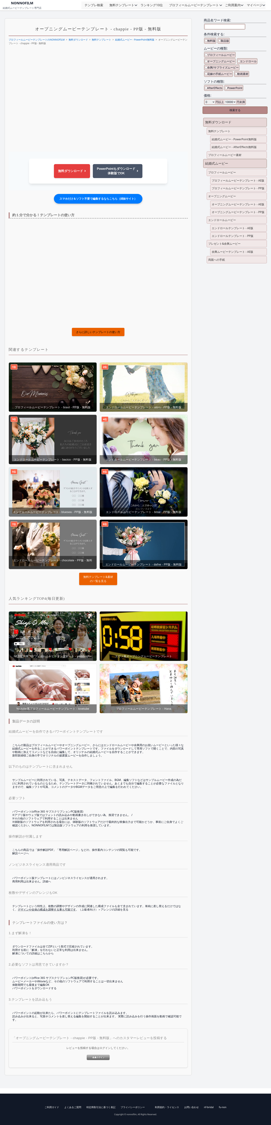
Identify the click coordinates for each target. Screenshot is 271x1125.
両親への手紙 (216, 260)
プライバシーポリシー (133, 1107)
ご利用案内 (233, 5)
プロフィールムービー (221, 55)
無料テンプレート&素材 (98, 577)
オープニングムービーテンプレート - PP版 (238, 212)
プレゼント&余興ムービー (224, 244)
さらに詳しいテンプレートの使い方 (98, 332)
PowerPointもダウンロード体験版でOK (117, 171)
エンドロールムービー (222, 220)
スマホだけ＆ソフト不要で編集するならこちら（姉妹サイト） (98, 198)
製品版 (225, 41)
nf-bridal (209, 1107)
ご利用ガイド (52, 1107)
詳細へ (47, 881)
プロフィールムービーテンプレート (194, 5)
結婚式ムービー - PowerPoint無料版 (134, 39)
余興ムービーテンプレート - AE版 (232, 252)
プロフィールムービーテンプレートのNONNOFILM (37, 39)
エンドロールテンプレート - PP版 (232, 236)
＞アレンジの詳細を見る (113, 909)
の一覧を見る (98, 579)
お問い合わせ (191, 1107)
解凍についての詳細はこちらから (33, 953)
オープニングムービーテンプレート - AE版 (238, 204)
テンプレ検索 (94, 5)
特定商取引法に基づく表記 (100, 1107)
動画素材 (242, 74)
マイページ (254, 5)
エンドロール (248, 61)
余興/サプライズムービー (223, 67)
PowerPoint (234, 88)
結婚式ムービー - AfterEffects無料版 (234, 147)
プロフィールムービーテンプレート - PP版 (238, 188)
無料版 (211, 41)
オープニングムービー (221, 61)
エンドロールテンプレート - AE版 (232, 228)
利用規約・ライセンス (167, 1107)
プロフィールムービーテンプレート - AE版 (238, 180)
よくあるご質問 (72, 1107)
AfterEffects (214, 88)
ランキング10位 (152, 5)
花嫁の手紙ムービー (219, 74)
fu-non (222, 1107)
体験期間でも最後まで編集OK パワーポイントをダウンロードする (34, 986)
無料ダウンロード (78, 39)
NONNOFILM (22, 3)
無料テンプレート (121, 5)
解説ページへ (20, 853)
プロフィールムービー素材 (224, 155)
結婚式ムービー (216, 163)
